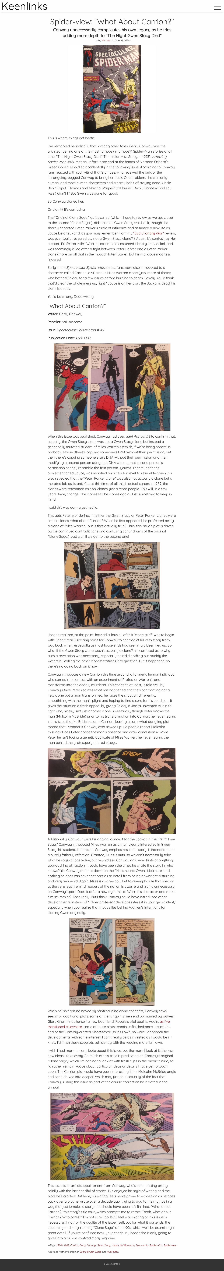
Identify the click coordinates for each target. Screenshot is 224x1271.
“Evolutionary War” (148, 233)
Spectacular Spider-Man (149, 1245)
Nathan (106, 40)
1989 (66, 1245)
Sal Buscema (127, 1245)
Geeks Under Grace (90, 1251)
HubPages (112, 1251)
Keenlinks (116, 1263)
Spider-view (169, 1245)
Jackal (115, 1245)
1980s (59, 1245)
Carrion (74, 1245)
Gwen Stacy (103, 1245)
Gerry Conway (87, 1245)
